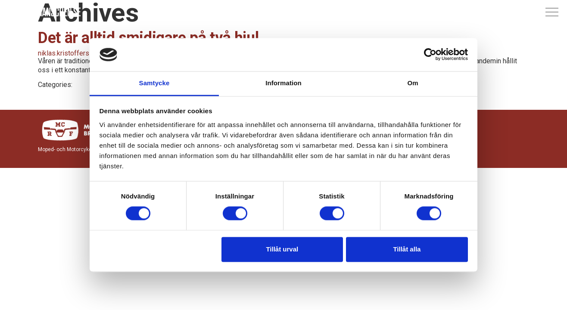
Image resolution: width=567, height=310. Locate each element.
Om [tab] (412, 83)
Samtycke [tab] (154, 83)
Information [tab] (283, 83)
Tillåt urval (282, 249)
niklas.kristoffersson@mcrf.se (83, 53)
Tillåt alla (407, 249)
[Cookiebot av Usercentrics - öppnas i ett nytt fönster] (430, 54)
